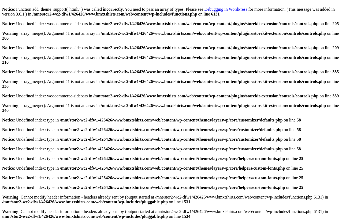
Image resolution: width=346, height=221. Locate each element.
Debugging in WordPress (225, 9)
